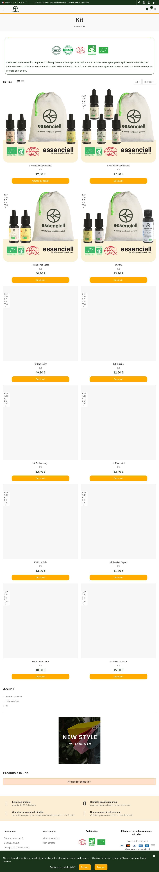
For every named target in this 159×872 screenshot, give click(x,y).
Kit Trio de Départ (118, 562)
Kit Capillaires (40, 364)
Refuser (85, 867)
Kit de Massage (40, 463)
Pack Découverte (40, 661)
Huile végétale (12, 701)
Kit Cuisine (118, 364)
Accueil (8, 689)
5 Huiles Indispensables (118, 165)
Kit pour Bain (40, 562)
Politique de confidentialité (62, 867)
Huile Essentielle (14, 696)
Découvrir (118, 181)
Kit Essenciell (118, 463)
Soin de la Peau (118, 661)
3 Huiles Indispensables (40, 165)
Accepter (101, 867)
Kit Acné (118, 265)
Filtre (7, 82)
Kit (40, 169)
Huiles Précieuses (40, 265)
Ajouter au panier (40, 181)
